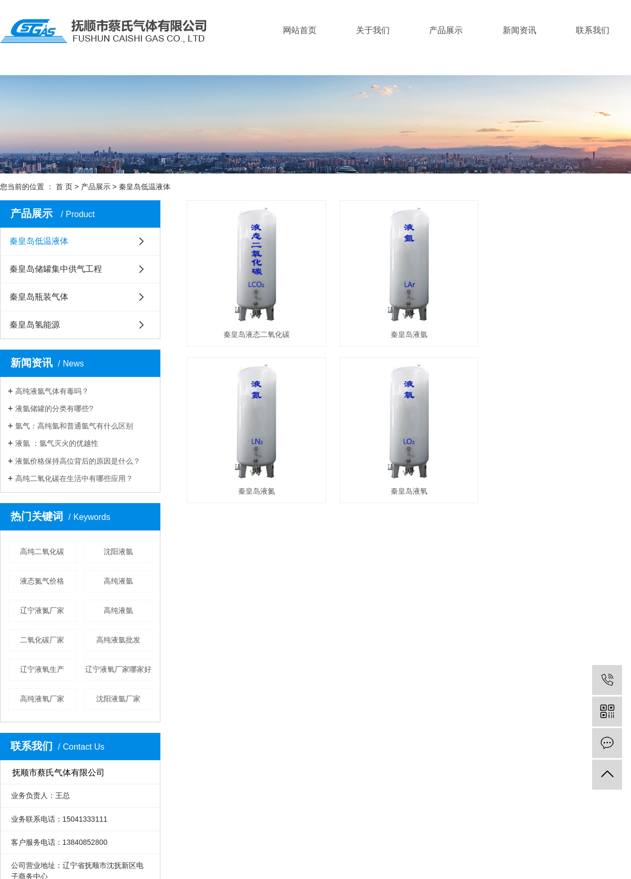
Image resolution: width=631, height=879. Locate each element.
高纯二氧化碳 (42, 551)
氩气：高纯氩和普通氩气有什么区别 (74, 426)
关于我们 (373, 30)
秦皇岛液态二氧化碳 (258, 337)
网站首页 (300, 30)
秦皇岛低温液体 (144, 186)
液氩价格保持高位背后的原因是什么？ (77, 461)
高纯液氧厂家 (42, 698)
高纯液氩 (118, 581)
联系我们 (592, 30)
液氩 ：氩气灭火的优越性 (56, 443)
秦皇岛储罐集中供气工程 (55, 268)
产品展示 (446, 30)
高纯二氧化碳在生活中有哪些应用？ (74, 478)
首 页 (64, 186)
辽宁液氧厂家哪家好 (118, 669)
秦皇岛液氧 (413, 497)
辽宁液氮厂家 (42, 610)
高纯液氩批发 (118, 640)
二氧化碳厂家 (42, 640)
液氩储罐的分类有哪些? (54, 408)
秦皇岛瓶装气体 (38, 296)
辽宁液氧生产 (42, 669)
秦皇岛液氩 (413, 337)
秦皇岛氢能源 (34, 324)
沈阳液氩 (118, 551)
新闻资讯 (519, 30)
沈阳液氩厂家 (118, 698)
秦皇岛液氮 (258, 497)
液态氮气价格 (42, 581)
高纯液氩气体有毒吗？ (52, 391)
